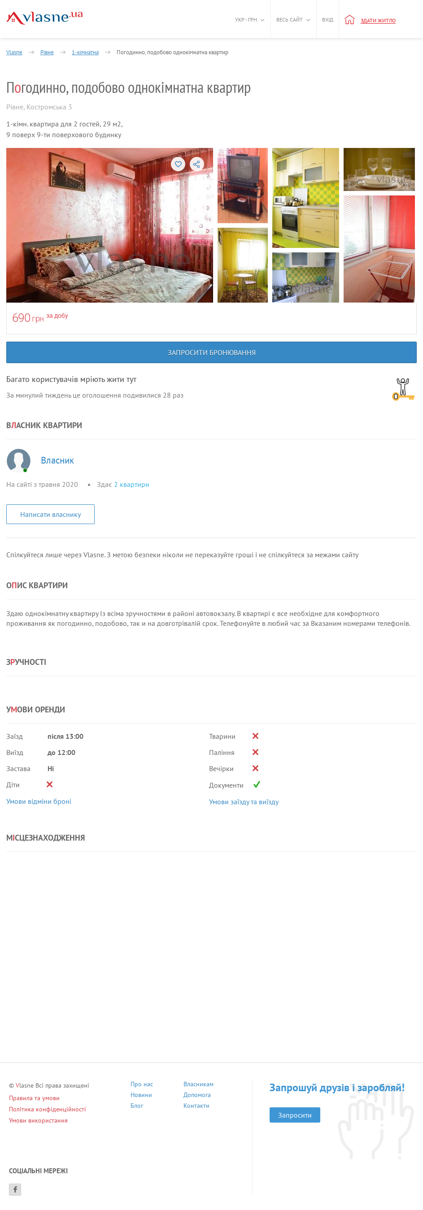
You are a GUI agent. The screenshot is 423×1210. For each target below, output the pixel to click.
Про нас (142, 1085)
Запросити (295, 1114)
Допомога (197, 1096)
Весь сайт (289, 19)
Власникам (198, 1085)
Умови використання (38, 1120)
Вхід (327, 19)
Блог (137, 1107)
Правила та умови (34, 1098)
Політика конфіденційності (47, 1109)
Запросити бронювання (212, 352)
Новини (141, 1096)
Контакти (196, 1107)
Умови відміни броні (38, 801)
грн (38, 318)
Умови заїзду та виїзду (244, 801)
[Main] (44, 18)
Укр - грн (246, 19)
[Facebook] (15, 1190)
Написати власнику (50, 514)
